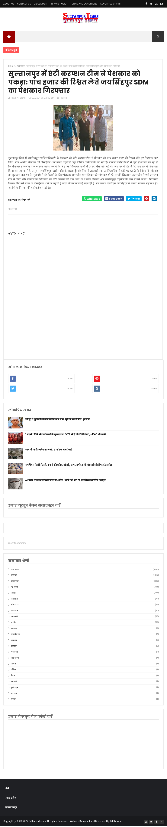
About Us (8, 4)
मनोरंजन (14, 652)
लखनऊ (14, 575)
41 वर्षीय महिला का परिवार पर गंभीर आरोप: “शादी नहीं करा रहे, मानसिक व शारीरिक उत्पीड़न (65, 480)
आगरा (13, 664)
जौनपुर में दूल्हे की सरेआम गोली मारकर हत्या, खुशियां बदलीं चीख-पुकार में (57, 419)
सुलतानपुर (64, 98)
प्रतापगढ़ (14, 629)
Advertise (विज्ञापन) (110, 4)
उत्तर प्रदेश (15, 570)
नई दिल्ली (14, 587)
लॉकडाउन (14, 605)
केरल (13, 676)
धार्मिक (13, 623)
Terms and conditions (84, 4)
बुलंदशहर (14, 688)
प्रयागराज (14, 611)
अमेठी (13, 593)
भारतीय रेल (15, 635)
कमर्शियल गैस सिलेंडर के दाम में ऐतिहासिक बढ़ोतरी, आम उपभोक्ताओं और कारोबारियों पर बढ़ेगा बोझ (68, 465)
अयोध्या (14, 641)
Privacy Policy (59, 4)
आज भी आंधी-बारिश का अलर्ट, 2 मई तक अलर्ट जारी (48, 450)
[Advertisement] (82, 324)
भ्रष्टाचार (14, 694)
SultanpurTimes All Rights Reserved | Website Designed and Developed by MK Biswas (75, 821)
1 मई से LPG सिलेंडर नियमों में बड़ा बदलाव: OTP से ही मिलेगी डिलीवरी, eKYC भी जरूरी (65, 435)
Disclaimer (40, 4)
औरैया (13, 670)
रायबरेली (14, 599)
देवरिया (14, 646)
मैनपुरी (13, 700)
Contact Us (24, 4)
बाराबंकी (14, 682)
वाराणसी (14, 617)
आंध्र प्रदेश (15, 658)
